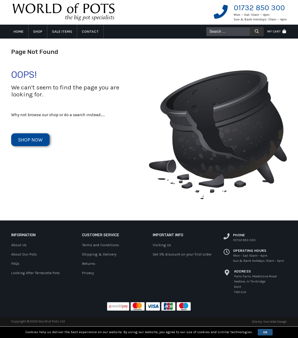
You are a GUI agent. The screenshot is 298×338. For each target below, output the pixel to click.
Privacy (88, 273)
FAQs (15, 263)
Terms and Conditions (100, 245)
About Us (19, 245)
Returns (88, 263)
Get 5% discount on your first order (182, 254)
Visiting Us (162, 245)
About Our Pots (24, 254)
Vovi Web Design (274, 321)
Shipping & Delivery (99, 254)
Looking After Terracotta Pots (35, 273)
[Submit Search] (256, 32)
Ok (265, 332)
